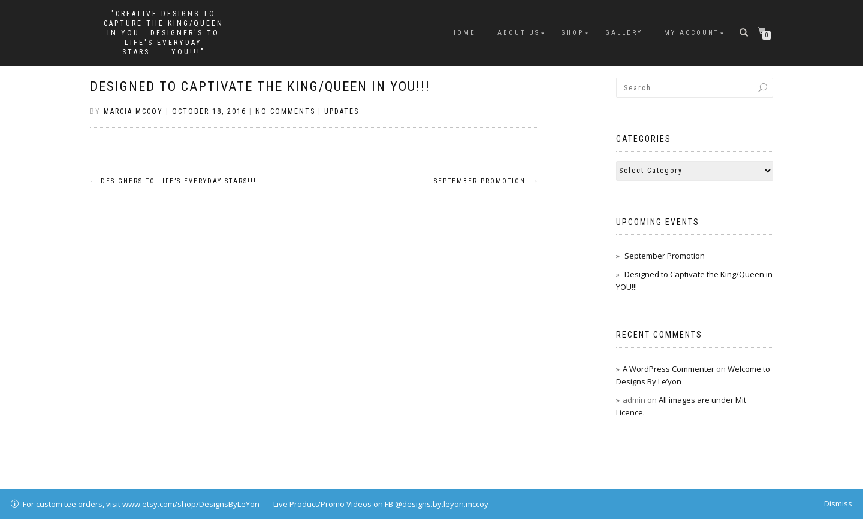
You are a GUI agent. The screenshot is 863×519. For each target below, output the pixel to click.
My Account (691, 33)
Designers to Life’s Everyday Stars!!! (173, 181)
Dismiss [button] (838, 503)
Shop (573, 33)
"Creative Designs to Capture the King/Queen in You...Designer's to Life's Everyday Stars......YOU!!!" (164, 33)
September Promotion (486, 181)
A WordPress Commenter (668, 368)
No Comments (285, 111)
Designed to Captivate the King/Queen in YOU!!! (260, 86)
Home (463, 33)
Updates (341, 111)
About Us (518, 33)
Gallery (623, 33)
